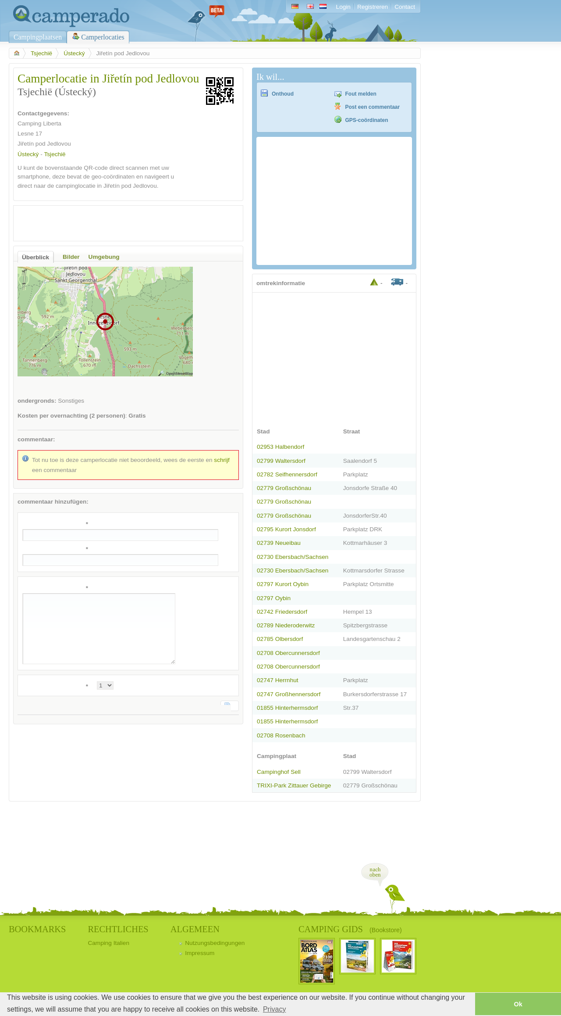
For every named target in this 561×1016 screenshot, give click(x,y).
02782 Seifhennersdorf (287, 474)
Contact (404, 7)
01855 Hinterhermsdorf (287, 708)
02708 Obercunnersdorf (288, 653)
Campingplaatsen (38, 37)
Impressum (199, 953)
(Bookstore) (385, 930)
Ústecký (74, 53)
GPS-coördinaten (366, 120)
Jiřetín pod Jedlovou (44, 143)
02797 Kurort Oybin (283, 584)
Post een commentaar (372, 107)
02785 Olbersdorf (280, 639)
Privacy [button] (274, 1009)
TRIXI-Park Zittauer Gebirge (294, 785)
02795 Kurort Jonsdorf (286, 529)
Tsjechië (41, 53)
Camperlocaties (102, 37)
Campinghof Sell (279, 772)
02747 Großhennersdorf (288, 694)
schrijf (222, 460)
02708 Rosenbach (281, 735)
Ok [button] (518, 1004)
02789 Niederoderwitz (286, 625)
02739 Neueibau (279, 543)
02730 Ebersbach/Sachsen (292, 557)
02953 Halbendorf (280, 447)
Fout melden (360, 94)
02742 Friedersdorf (282, 611)
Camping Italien (108, 943)
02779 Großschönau (284, 488)
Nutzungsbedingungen (215, 943)
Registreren (372, 7)
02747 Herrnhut (277, 680)
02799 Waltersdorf (281, 461)
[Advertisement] (120, 223)
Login (343, 7)
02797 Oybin (274, 598)
